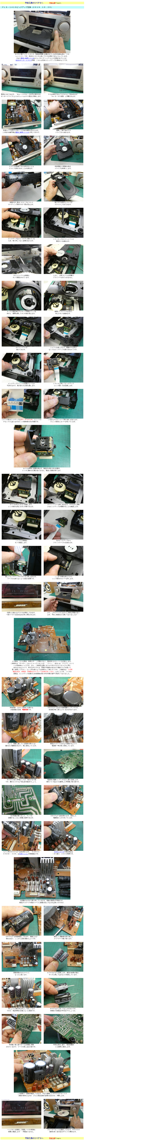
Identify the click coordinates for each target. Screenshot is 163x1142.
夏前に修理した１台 (27, 58)
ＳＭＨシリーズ (59, 852)
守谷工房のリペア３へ (34, 3)
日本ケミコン (23, 854)
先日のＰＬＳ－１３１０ (24, 60)
